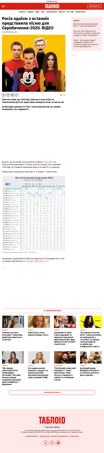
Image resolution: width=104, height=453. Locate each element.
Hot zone (70, 12)
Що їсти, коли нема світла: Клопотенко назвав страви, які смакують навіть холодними (87, 33)
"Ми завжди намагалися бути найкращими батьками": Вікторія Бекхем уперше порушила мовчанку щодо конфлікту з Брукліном (11, 376)
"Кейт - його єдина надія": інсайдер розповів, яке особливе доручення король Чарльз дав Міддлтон (86, 43)
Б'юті (43, 12)
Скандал (30, 12)
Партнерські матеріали (59, 436)
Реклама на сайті (31, 436)
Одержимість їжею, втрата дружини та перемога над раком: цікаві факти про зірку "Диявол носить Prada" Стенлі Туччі (64, 338)
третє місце (48, 162)
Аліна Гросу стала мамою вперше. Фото (38, 333)
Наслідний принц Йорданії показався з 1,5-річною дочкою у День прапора (90, 371)
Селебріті (22, 12)
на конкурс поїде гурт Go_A (35, 261)
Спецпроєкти (80, 12)
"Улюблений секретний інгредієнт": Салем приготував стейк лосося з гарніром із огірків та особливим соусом (65, 374)
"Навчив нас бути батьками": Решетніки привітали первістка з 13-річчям (12, 336)
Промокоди (74, 436)
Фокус (77, 21)
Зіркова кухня (51, 12)
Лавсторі (61, 12)
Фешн (37, 12)
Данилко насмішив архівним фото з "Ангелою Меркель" (86, 25)
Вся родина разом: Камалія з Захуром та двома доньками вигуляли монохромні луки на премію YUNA (38, 373)
